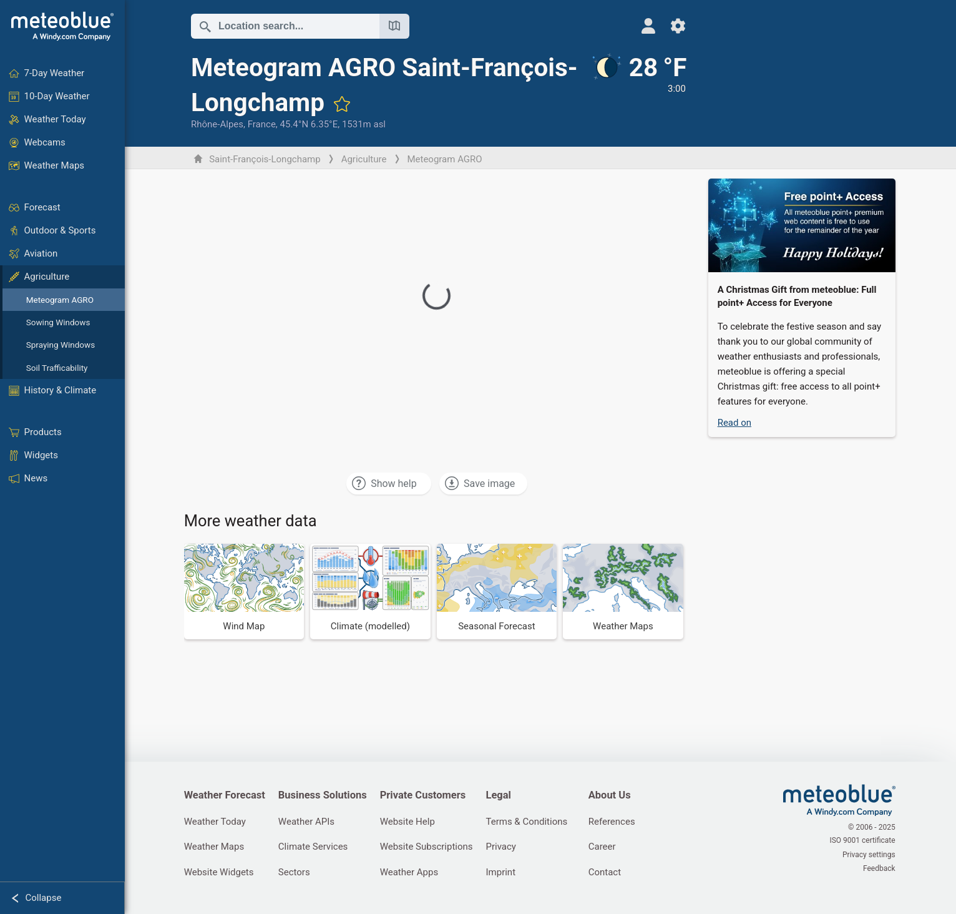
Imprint (505, 872)
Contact (609, 872)
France (262, 124)
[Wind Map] (245, 591)
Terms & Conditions (531, 821)
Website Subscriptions (429, 847)
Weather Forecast (225, 796)
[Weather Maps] (624, 591)
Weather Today (215, 821)
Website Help (410, 821)
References (616, 821)
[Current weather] (631, 92)
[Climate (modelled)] (371, 591)
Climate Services (315, 847)
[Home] (62, 26)
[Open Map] (395, 26)
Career (606, 847)
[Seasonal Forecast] (497, 591)
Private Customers (426, 796)
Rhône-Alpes (218, 124)
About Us (614, 796)
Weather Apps (412, 872)
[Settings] (671, 26)
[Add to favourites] (450, 103)
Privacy (505, 847)
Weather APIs (308, 821)
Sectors (296, 872)
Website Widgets (220, 872)
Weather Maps (215, 847)
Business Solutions (324, 796)
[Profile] (641, 26)
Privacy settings (869, 854)
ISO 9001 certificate (863, 841)
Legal (502, 796)
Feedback (880, 868)
